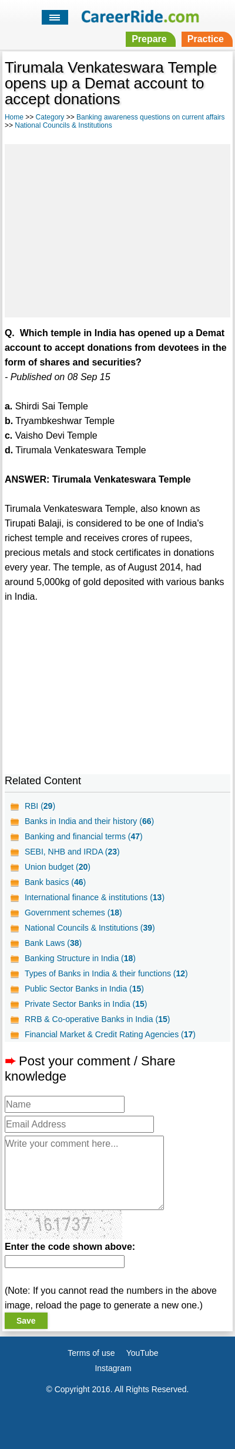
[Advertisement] (117, 229)
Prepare (149, 39)
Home (14, 117)
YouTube (142, 1353)
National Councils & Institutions (63, 125)
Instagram (113, 1368)
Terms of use (91, 1353)
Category (50, 117)
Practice (205, 39)
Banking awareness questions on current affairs (150, 117)
